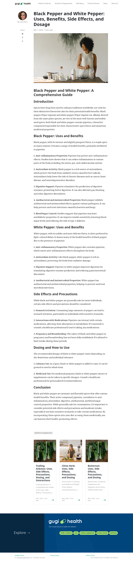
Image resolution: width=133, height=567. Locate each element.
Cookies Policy (19, 555)
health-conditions (66, 533)
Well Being (80, 3)
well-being (113, 533)
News (105, 3)
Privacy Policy (54, 555)
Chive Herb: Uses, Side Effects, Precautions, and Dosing (69, 471)
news (76, 533)
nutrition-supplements (87, 533)
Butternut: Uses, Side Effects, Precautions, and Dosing (95, 471)
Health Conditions (44, 3)
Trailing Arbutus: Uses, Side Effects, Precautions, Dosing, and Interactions (44, 473)
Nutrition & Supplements (63, 3)
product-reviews (102, 533)
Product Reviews (94, 3)
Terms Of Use (90, 555)
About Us (114, 3)
